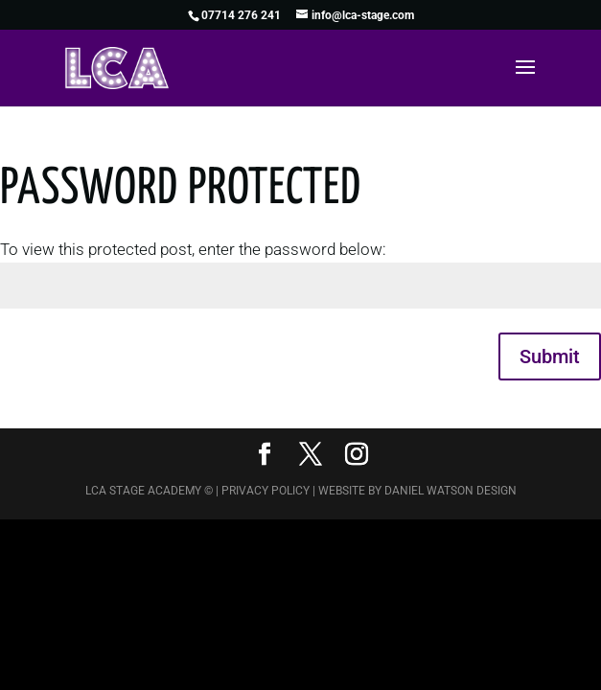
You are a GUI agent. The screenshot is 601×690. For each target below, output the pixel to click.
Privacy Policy (265, 490)
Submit (550, 356)
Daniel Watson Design (450, 490)
